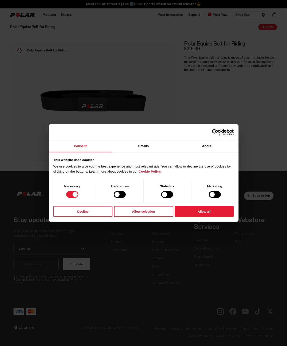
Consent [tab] (80, 146)
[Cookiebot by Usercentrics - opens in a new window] (215, 132)
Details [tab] (143, 146)
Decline (82, 211)
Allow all (204, 211)
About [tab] (207, 146)
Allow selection (143, 211)
